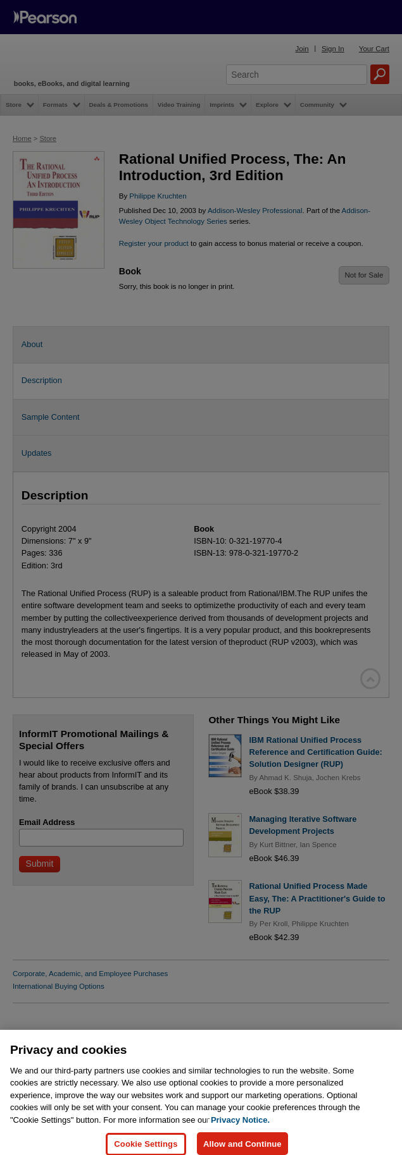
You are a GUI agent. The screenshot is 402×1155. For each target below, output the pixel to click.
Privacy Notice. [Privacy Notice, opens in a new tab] (240, 1137)
